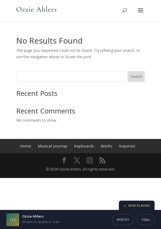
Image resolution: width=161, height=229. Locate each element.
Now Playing (136, 205)
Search (136, 76)
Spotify (123, 220)
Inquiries (127, 146)
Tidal (145, 220)
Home (25, 146)
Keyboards (84, 146)
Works (106, 146)
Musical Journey (52, 146)
